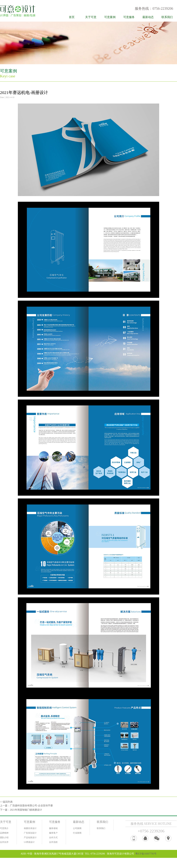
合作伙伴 (4, 842)
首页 (72, 17)
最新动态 (148, 17)
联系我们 (167, 17)
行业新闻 (77, 833)
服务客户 (53, 833)
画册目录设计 (30, 828)
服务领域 (53, 828)
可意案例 (110, 17)
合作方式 (53, 837)
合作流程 (53, 842)
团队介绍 (4, 837)
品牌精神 (4, 833)
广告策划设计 (30, 833)
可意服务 (129, 17)
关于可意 (90, 17)
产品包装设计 (30, 837)
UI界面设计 (29, 842)
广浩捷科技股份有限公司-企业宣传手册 (31, 805)
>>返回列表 (6, 802)
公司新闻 (77, 828)
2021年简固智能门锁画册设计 (26, 809)
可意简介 (4, 828)
